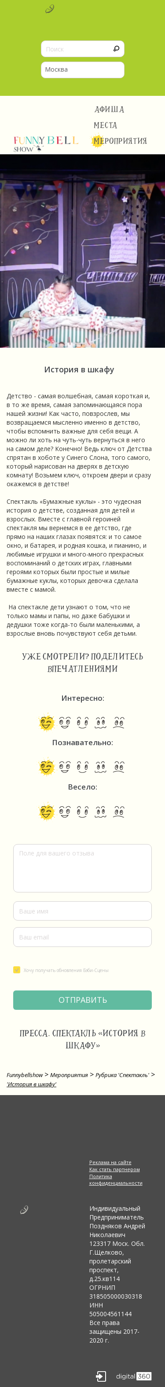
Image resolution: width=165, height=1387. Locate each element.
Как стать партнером (114, 1169)
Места (106, 125)
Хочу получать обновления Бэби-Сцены (61, 969)
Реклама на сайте (110, 1162)
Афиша (109, 109)
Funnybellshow (25, 1075)
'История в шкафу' (31, 1084)
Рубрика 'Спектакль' (122, 1075)
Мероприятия (120, 141)
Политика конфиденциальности (116, 1180)
